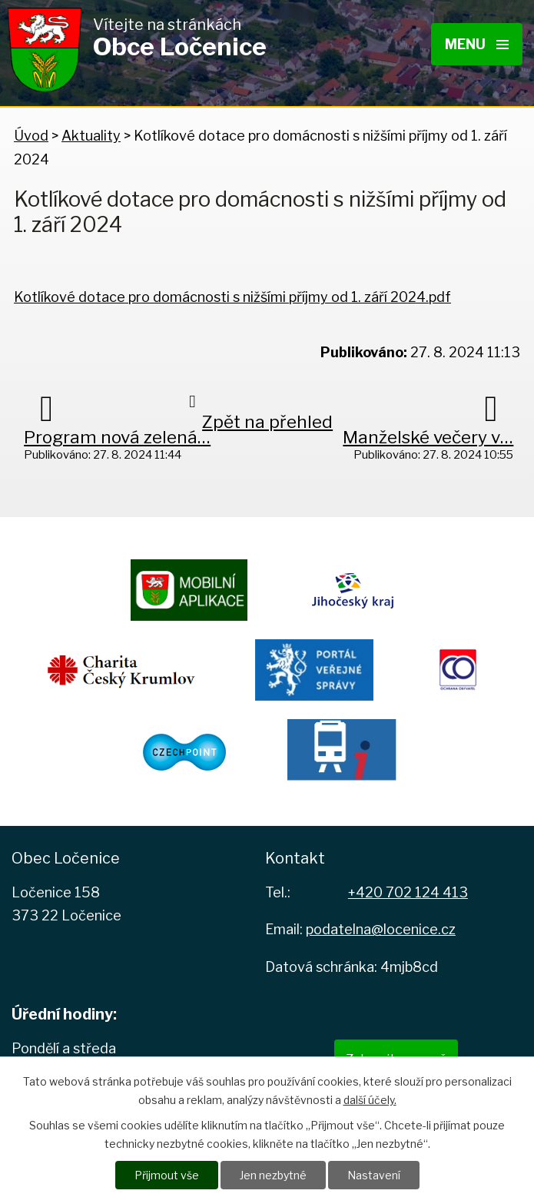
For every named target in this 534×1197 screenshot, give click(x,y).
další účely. (369, 1099)
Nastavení (373, 1175)
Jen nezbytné (273, 1175)
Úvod (31, 136)
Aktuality (91, 136)
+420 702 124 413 (408, 892)
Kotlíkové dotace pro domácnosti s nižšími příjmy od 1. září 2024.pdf (232, 297)
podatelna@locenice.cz (381, 929)
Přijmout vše (166, 1175)
